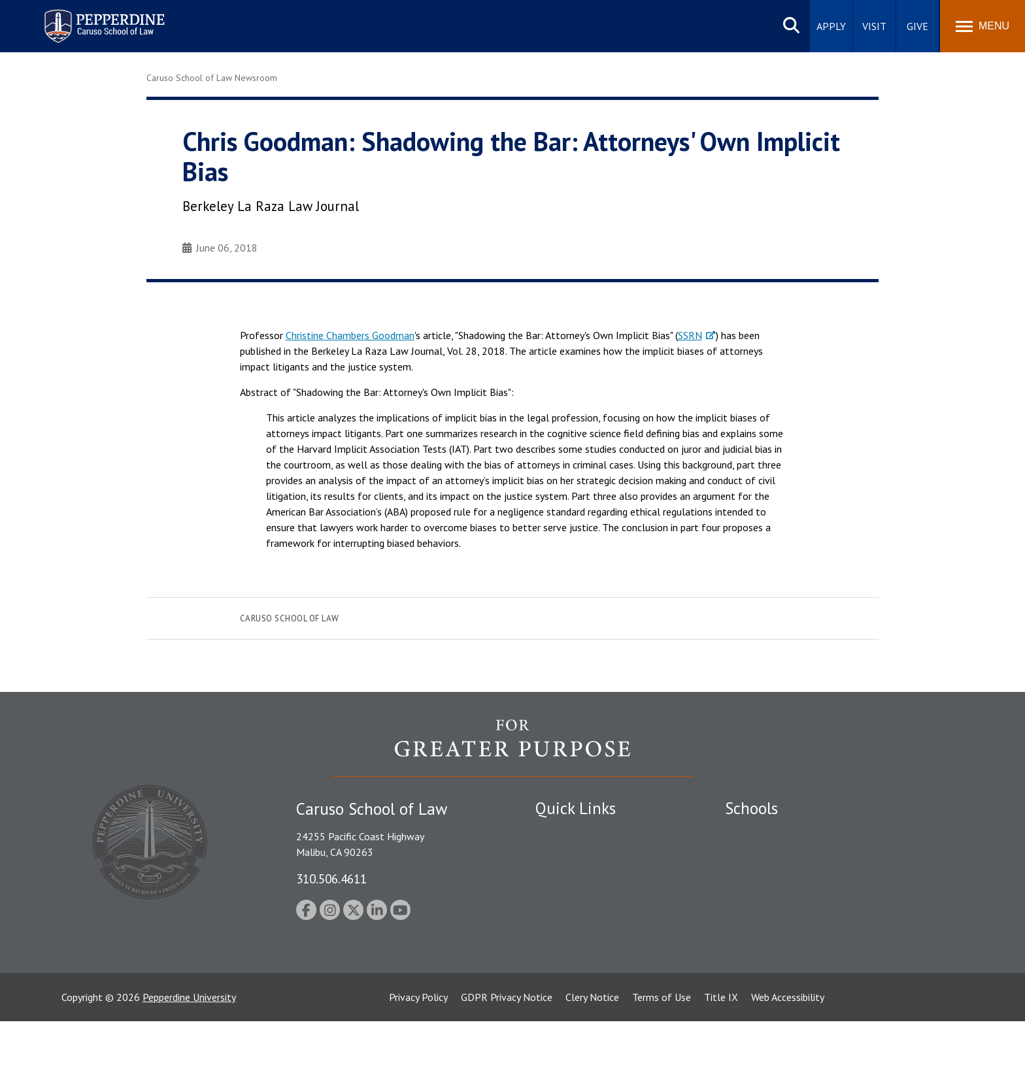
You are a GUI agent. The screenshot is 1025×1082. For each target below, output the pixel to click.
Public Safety (564, 833)
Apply (831, 26)
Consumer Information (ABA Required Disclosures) (596, 953)
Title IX (721, 1057)
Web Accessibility (787, 1057)
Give (917, 26)
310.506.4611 (331, 878)
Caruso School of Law (289, 618)
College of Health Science (782, 960)
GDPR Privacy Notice (506, 1057)
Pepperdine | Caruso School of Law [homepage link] (102, 18)
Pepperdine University (189, 1057)
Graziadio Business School (782, 878)
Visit (874, 26)
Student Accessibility (580, 855)
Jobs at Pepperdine (576, 901)
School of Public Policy (775, 937)
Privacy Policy (418, 1057)
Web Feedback (566, 1005)
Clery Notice (592, 1057)
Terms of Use (661, 1057)
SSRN (690, 335)
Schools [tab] (751, 808)
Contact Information (581, 923)
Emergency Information (587, 878)
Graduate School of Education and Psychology (826, 901)
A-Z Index (556, 983)
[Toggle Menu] (982, 26)
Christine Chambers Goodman (350, 335)
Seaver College (757, 833)
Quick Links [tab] (575, 808)
